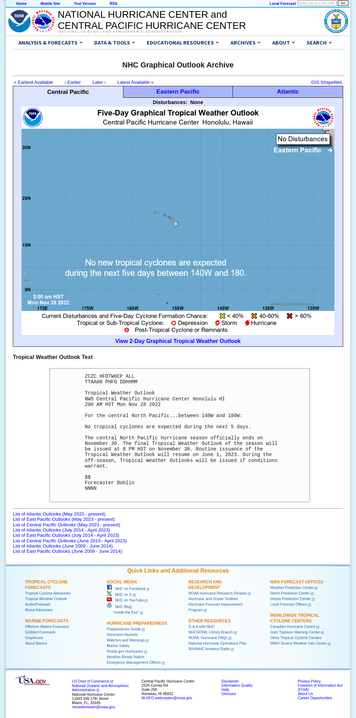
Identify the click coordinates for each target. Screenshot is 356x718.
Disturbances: (170, 102)
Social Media (122, 582)
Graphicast (34, 638)
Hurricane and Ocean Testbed (212, 599)
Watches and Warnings (126, 640)
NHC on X (119, 594)
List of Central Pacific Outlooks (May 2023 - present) (66, 524)
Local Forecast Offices (288, 604)
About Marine (36, 643)
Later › (99, 82)
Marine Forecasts (46, 621)
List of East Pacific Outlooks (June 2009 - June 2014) (67, 551)
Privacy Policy (309, 681)
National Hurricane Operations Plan (217, 643)
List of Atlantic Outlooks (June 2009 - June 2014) (63, 546)
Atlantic (288, 91)
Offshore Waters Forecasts (47, 626)
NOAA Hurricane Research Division (217, 593)
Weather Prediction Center (292, 587)
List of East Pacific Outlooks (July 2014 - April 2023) (66, 535)
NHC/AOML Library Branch (210, 632)
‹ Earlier (73, 82)
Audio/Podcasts (38, 604)
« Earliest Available (33, 82)
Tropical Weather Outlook (46, 599)
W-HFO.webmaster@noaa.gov (166, 698)
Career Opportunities (315, 698)
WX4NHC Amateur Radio (209, 649)
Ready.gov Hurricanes (125, 651)
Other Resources (209, 621)
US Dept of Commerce (90, 681)
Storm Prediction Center (290, 593)
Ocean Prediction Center (290, 599)
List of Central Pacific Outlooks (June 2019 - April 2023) (70, 540)
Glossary (228, 694)
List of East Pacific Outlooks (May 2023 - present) (64, 519)
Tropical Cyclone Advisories (48, 593)
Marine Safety (118, 646)
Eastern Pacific (178, 91)
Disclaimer (230, 681)
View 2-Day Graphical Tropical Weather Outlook (178, 341)
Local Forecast (283, 3)
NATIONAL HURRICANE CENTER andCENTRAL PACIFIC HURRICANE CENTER (152, 20)
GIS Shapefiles (326, 82)
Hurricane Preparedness (137, 623)
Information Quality (236, 685)
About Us (305, 694)
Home (21, 3)
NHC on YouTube (125, 600)
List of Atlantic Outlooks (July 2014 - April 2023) (61, 530)
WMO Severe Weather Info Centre (298, 643)
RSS (113, 3)
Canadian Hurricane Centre (292, 626)
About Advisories (38, 610)
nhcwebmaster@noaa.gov (93, 707)
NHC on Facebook (126, 589)
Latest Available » (136, 82)
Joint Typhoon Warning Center (295, 632)
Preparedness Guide (124, 629)
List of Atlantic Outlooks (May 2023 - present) (59, 514)
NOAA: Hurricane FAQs (207, 638)
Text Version (85, 3)
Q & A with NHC (201, 626)
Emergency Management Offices (134, 662)
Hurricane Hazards (122, 634)
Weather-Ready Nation (125, 657)
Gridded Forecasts (40, 632)
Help (225, 689)
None (196, 102)
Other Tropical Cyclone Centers (296, 638)
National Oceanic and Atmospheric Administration (120, 31)
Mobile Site (50, 3)
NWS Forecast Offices (296, 582)
